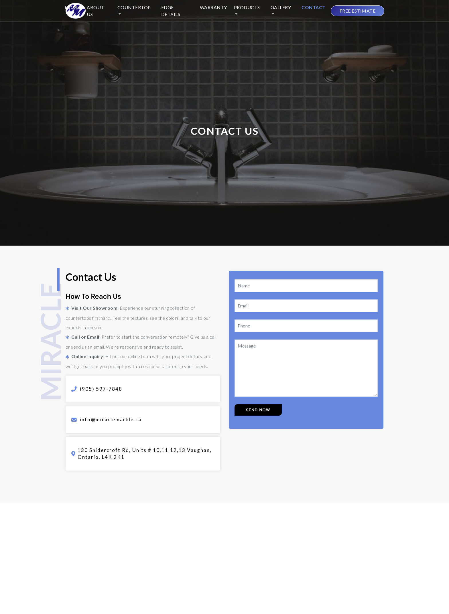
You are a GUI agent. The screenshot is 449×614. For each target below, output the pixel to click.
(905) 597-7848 (101, 389)
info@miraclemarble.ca (110, 419)
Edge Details (170, 11)
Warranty (213, 7)
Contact (314, 7)
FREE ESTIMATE (358, 10)
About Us (95, 11)
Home (72, 7)
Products (247, 7)
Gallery (281, 7)
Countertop (134, 7)
